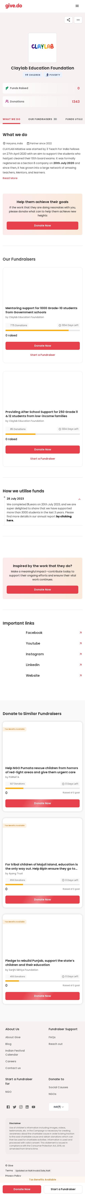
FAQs (52, 1037)
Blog (8, 1044)
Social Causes (58, 1087)
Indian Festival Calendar (15, 1053)
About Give (12, 1037)
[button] (32, 74)
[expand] (79, 499)
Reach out (56, 1044)
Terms (9, 1170)
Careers (10, 1061)
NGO (8, 1092)
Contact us (13, 1068)
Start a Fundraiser (42, 355)
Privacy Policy (13, 1175)
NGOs (52, 1094)
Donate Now (42, 225)
